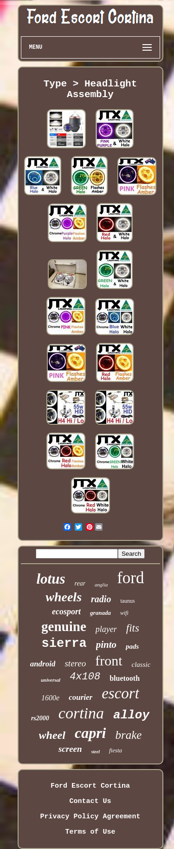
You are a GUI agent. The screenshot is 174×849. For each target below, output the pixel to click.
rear (80, 583)
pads (132, 646)
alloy (131, 715)
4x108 (85, 677)
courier (80, 697)
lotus (50, 579)
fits (132, 628)
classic (141, 664)
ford (130, 578)
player (106, 629)
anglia (101, 584)
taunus (127, 601)
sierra (64, 644)
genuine (63, 626)
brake (128, 735)
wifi (124, 613)
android (43, 663)
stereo (75, 663)
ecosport (66, 611)
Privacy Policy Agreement (90, 817)
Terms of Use (90, 832)
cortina (81, 713)
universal (50, 680)
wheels (63, 597)
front (108, 660)
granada (100, 612)
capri (90, 732)
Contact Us (90, 801)
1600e (50, 698)
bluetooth (125, 678)
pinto (106, 644)
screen (70, 749)
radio (101, 599)
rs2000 (40, 718)
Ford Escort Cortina (90, 786)
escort (120, 693)
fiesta (115, 750)
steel (95, 751)
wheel (52, 735)
